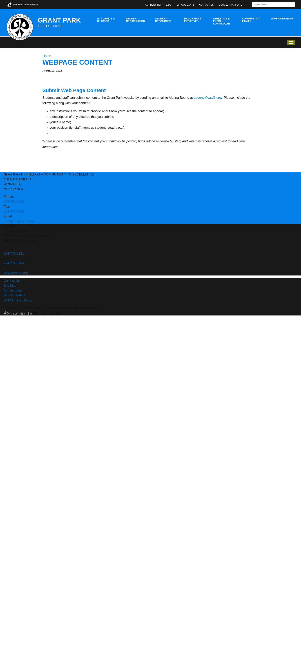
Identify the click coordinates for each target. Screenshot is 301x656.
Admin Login (13, 290)
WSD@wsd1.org (16, 273)
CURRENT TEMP (158, 5)
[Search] (270, 4)
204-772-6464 (14, 263)
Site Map (10, 285)
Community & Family (251, 20)
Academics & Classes (106, 20)
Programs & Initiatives (192, 20)
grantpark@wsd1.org (19, 221)
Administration (282, 18)
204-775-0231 (14, 253)
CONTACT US (206, 5)
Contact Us (12, 281)
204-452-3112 (14, 201)
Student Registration (135, 20)
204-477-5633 (14, 211)
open (291, 42)
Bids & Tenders (14, 295)
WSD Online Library (18, 300)
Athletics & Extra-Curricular (221, 21)
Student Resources (163, 20)
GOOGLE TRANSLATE (231, 5)
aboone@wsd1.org (207, 97)
